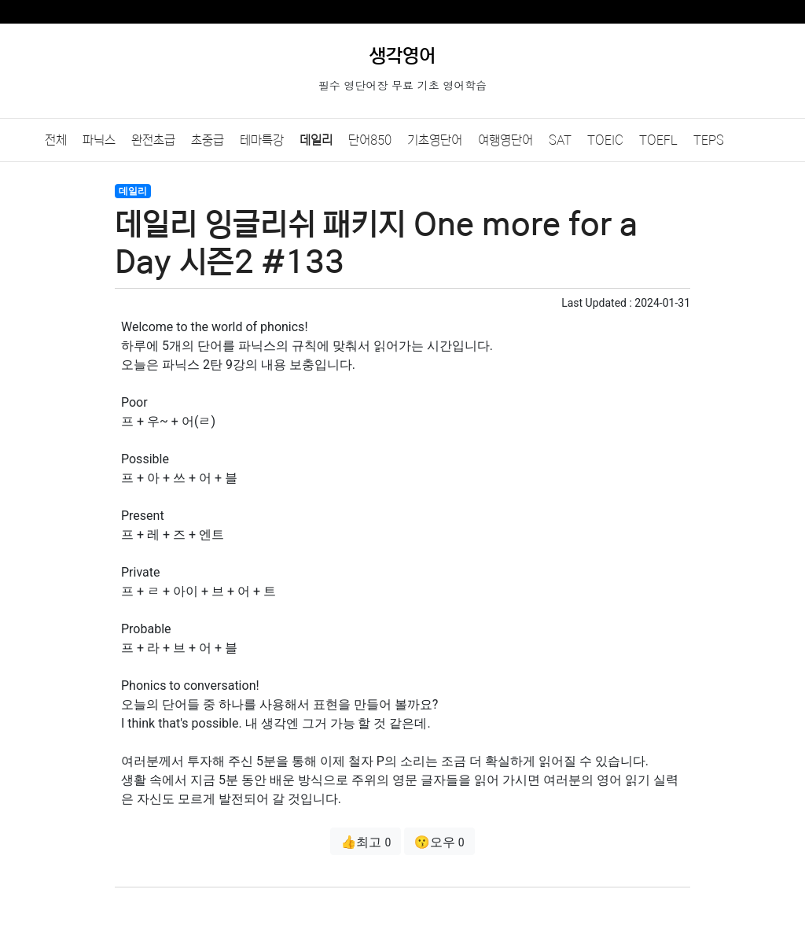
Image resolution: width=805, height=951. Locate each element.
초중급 (207, 140)
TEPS (708, 140)
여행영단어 (505, 140)
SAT (560, 140)
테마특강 (262, 140)
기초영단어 (434, 140)
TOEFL (658, 140)
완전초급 (153, 140)
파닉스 (99, 140)
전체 (56, 140)
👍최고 (365, 842)
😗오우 (439, 842)
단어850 (369, 140)
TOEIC (605, 140)
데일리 (316, 140)
